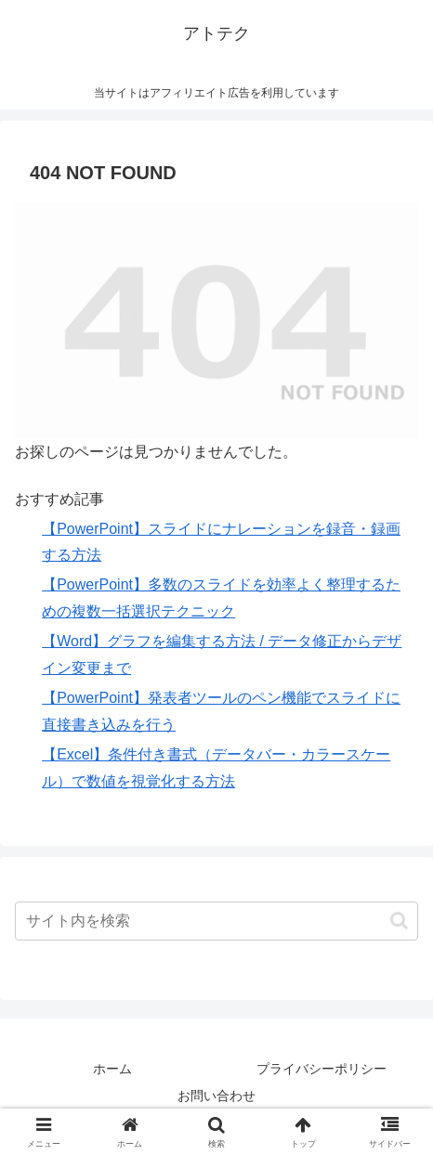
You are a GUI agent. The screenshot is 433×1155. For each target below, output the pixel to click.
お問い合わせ (216, 1095)
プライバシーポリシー (321, 1068)
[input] (216, 921)
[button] (399, 920)
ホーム (112, 1068)
